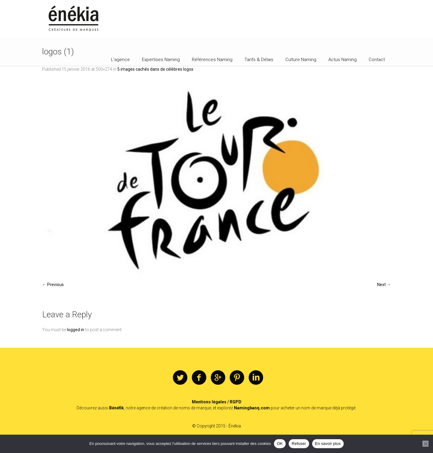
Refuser (299, 443)
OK (280, 443)
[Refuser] (425, 444)
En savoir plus (328, 443)
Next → (384, 284)
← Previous (53, 284)
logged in (75, 329)
